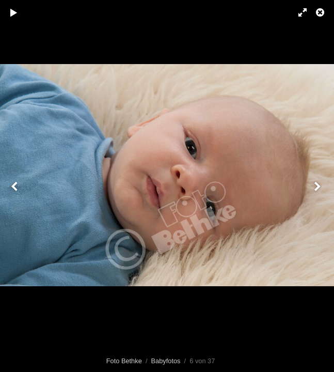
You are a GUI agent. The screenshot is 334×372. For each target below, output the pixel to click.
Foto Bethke (124, 361)
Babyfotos (166, 361)
